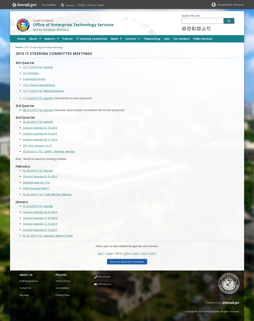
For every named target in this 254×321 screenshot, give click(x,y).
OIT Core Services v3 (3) (37, 145)
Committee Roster (34, 79)
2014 (127, 253)
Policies (68, 38)
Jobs (167, 38)
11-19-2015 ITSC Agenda (38, 98)
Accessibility (49, 5)
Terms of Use (63, 280)
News (114, 38)
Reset (91, 5)
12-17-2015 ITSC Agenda (38, 67)
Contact (130, 38)
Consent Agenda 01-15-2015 (40, 230)
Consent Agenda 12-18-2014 (40, 224)
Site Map (24, 294)
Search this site (191, 15)
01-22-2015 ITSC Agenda (38, 206)
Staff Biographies (28, 280)
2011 (153, 253)
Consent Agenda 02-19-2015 (40, 176)
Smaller (82, 5)
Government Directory (230, 4)
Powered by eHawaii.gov (222, 304)
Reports (50, 38)
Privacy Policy (63, 294)
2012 (145, 253)
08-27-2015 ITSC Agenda (38, 110)
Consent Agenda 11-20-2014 (40, 218)
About (33, 38)
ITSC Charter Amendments (39, 85)
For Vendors (182, 38)
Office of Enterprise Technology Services (73, 24)
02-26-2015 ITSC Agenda (38, 170)
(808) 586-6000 (104, 276)
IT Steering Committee (91, 38)
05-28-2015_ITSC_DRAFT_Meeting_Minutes (49, 151)
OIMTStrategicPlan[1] (36, 188)
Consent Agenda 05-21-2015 (40, 139)
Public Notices (202, 38)
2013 (136, 253)
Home (21, 38)
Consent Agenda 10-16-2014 (40, 212)
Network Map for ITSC (36, 182)
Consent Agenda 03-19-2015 (40, 127)
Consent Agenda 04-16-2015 (40, 133)
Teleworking (152, 38)
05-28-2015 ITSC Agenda (38, 121)
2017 (101, 253)
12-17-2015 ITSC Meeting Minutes (43, 91)
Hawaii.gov (24, 5)
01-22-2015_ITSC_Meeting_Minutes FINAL (48, 235)
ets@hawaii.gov (104, 284)
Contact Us (25, 288)
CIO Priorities (31, 73)
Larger (100, 5)
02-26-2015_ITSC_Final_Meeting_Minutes (47, 194)
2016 (109, 253)
